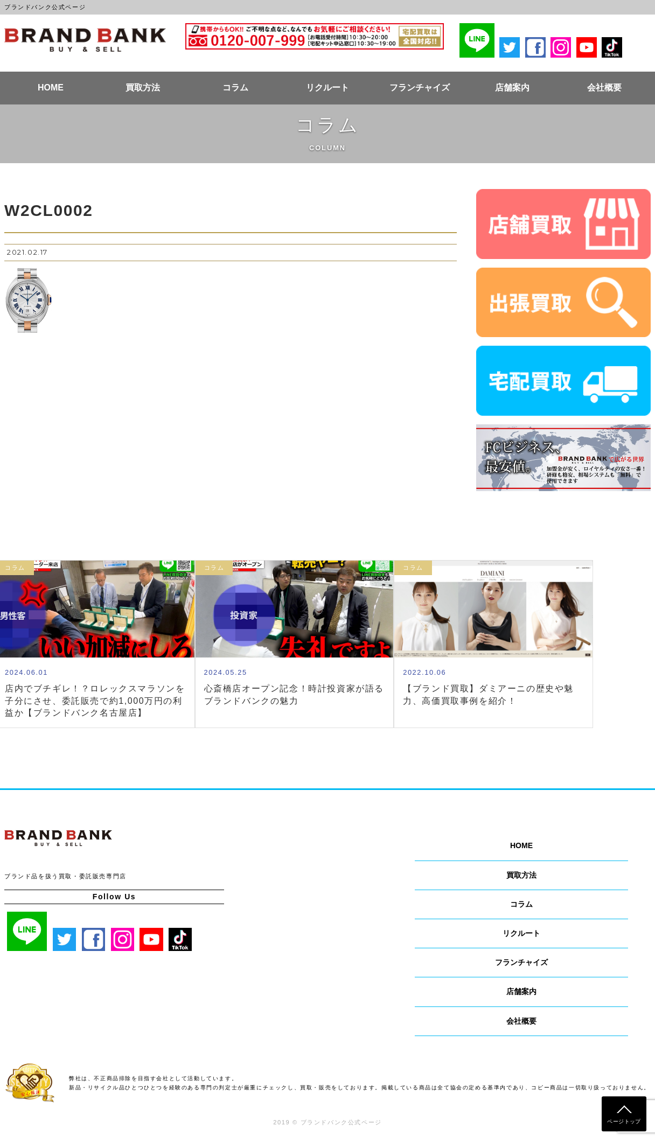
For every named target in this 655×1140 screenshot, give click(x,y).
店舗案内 (512, 87)
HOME (51, 87)
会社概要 (604, 87)
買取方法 (143, 87)
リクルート (327, 87)
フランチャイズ (419, 87)
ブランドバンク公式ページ (85, 40)
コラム (235, 87)
